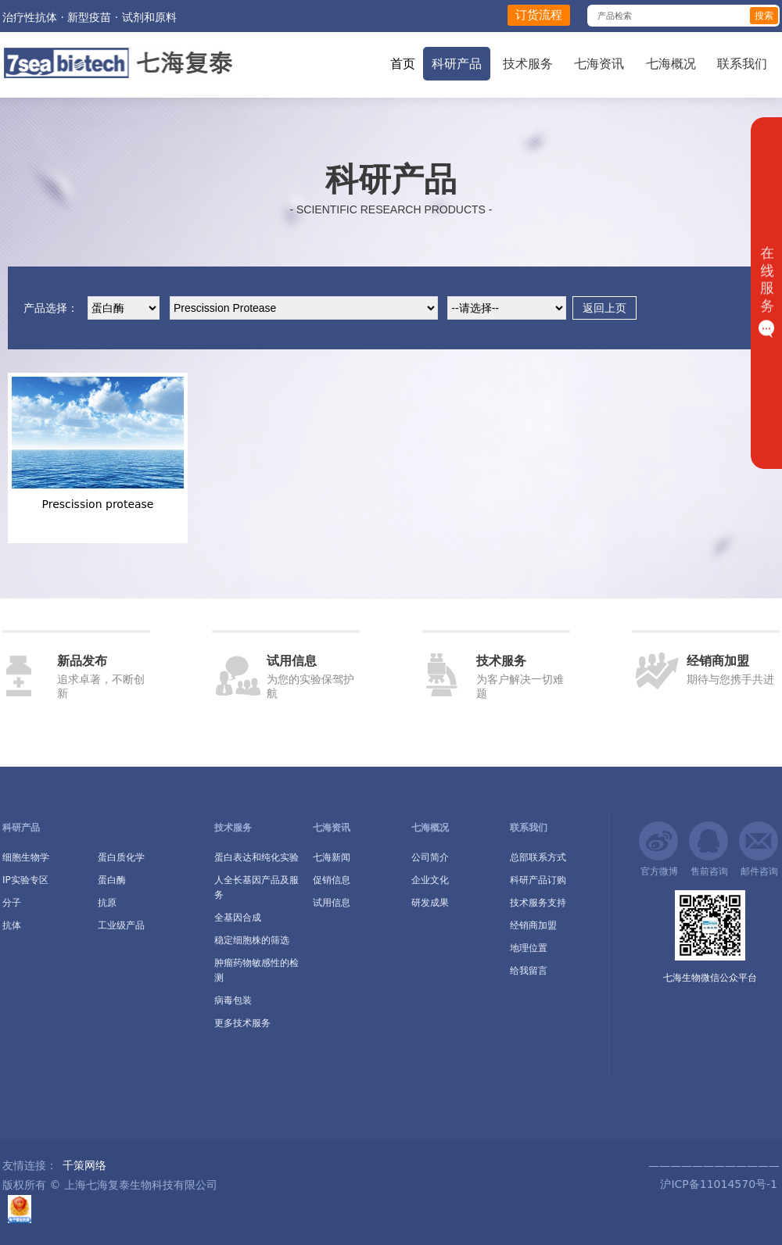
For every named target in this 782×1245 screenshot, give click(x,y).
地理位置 (528, 948)
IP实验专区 (25, 880)
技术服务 (528, 63)
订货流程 (538, 15)
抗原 (107, 902)
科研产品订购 (538, 880)
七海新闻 (331, 857)
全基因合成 (237, 917)
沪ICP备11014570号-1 (717, 1184)
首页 (402, 63)
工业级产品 (121, 925)
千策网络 (84, 1165)
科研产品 (457, 63)
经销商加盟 (533, 925)
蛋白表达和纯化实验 (256, 857)
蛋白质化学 (121, 857)
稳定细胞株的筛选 (251, 940)
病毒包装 (233, 1000)
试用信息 (331, 902)
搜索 (764, 15)
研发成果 (430, 902)
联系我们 (742, 63)
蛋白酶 (112, 880)
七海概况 (671, 63)
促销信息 (331, 880)
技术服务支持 (538, 902)
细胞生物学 (25, 857)
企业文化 (430, 880)
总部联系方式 (538, 857)
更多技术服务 (242, 1023)
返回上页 (604, 308)
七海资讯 (599, 63)
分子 (11, 902)
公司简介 (430, 857)
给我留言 (528, 970)
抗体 (11, 925)
